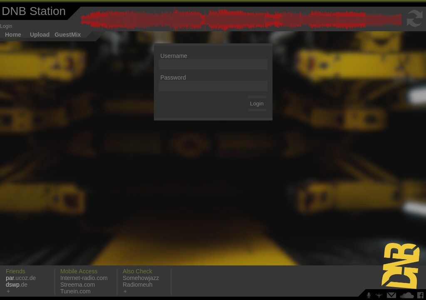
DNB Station (34, 11)
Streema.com (77, 284)
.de (16, 284)
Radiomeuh (138, 284)
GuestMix (67, 34)
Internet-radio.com (84, 278)
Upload (40, 34)
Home (13, 34)
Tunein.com (75, 291)
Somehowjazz (141, 278)
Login (6, 26)
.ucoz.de (21, 278)
